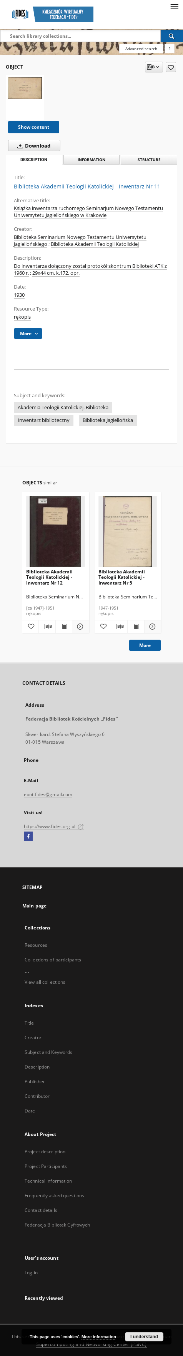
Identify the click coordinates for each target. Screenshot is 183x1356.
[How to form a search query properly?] (170, 48)
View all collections (45, 982)
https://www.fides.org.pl (54, 826)
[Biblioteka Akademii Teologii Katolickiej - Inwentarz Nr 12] (56, 532)
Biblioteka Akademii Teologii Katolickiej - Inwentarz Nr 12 (49, 577)
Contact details (41, 1210)
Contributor (37, 1096)
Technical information (48, 1181)
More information (99, 1336)
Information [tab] (91, 159)
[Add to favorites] (171, 67)
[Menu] (174, 6)
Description (37, 1067)
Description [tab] (33, 159)
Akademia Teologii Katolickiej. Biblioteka (63, 407)
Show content (33, 127)
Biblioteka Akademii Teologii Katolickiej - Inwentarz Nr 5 (121, 577)
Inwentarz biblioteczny (44, 420)
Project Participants (46, 1166)
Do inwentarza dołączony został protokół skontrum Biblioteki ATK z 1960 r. (90, 269)
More (145, 645)
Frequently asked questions (54, 1195)
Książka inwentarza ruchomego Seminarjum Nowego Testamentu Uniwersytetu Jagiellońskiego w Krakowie (88, 211)
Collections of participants (53, 959)
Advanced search (141, 48)
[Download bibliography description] (47, 627)
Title (29, 1023)
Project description (45, 1151)
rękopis (22, 317)
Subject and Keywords (48, 1052)
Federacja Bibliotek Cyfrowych (57, 1225)
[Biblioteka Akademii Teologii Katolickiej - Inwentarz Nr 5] (128, 532)
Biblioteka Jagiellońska (108, 420)
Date (30, 1110)
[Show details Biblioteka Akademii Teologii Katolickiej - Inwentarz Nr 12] (79, 627)
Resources (36, 945)
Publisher (35, 1081)
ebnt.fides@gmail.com (48, 794)
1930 (19, 295)
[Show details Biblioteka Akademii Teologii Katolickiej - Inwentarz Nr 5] (151, 627)
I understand (144, 1336)
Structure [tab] (149, 159)
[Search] (172, 36)
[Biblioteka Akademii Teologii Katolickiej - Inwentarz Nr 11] (25, 88)
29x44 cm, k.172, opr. (56, 273)
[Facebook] (28, 836)
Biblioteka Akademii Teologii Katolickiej (95, 244)
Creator (33, 1037)
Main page (34, 905)
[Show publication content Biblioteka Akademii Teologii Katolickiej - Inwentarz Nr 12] (64, 627)
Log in (31, 1272)
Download (32, 145)
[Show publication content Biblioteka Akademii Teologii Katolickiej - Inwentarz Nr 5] (136, 627)
